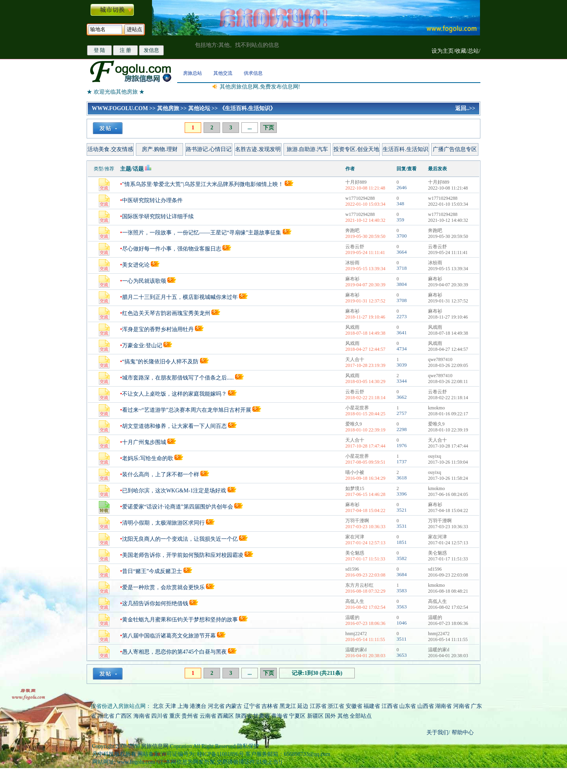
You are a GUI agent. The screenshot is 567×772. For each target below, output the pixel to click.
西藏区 (225, 716)
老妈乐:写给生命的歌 (147, 458)
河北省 (216, 706)
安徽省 (354, 706)
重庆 (174, 716)
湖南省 (443, 706)
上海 (183, 706)
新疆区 (315, 716)
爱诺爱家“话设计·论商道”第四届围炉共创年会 (177, 507)
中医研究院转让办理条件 (152, 200)
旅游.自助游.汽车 (307, 149)
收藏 (460, 51)
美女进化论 (136, 265)
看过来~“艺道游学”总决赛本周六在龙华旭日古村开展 (186, 410)
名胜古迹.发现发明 (258, 149)
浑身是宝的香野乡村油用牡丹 (158, 329)
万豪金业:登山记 (142, 345)
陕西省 (243, 716)
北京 (158, 706)
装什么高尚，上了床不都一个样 (160, 474)
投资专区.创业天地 (356, 149)
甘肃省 (261, 716)
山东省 (408, 706)
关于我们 (437, 732)
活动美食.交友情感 (110, 149)
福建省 (371, 706)
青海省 (279, 716)
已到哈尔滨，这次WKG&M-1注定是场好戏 (174, 491)
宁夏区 (297, 716)
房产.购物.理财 (160, 149)
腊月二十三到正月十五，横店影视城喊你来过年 (180, 297)
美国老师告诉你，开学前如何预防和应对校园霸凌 (182, 555)
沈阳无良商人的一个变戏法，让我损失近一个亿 (180, 539)
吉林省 (269, 706)
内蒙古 (234, 706)
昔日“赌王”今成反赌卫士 (152, 571)
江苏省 (318, 706)
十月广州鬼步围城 (144, 442)
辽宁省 (252, 706)
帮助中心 (462, 732)
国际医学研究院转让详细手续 (158, 216)
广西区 (123, 716)
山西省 (425, 706)
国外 (330, 716)
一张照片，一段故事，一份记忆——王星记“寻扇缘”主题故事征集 (201, 233)
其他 (343, 716)
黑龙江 (288, 706)
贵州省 (190, 716)
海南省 (141, 716)
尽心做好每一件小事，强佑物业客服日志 (171, 249)
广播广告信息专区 (455, 149)
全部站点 (361, 716)
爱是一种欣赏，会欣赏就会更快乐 (163, 587)
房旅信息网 (155, 746)
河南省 (461, 706)
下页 (268, 128)
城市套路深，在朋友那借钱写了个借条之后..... (178, 378)
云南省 (208, 716)
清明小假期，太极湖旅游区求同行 (163, 523)
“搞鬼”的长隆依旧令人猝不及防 (160, 362)
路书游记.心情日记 (209, 149)
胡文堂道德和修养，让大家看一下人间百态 (174, 426)
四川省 (159, 716)
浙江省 (336, 706)
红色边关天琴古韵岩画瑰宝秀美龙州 (166, 313)
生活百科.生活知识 (405, 149)
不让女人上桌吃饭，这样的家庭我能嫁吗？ (174, 394)
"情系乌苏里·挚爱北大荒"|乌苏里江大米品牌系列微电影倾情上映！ (203, 184)
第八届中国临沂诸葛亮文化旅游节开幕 (169, 636)
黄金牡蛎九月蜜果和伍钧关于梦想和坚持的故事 (180, 620)
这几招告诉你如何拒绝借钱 (155, 603)
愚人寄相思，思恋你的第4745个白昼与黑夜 (174, 652)
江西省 (390, 706)
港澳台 (198, 706)
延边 (302, 706)
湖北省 (106, 716)
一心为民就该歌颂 (144, 281)
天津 (170, 706)
